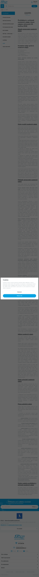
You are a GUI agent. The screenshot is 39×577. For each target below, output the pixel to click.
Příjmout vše (19, 295)
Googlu (13, 285)
